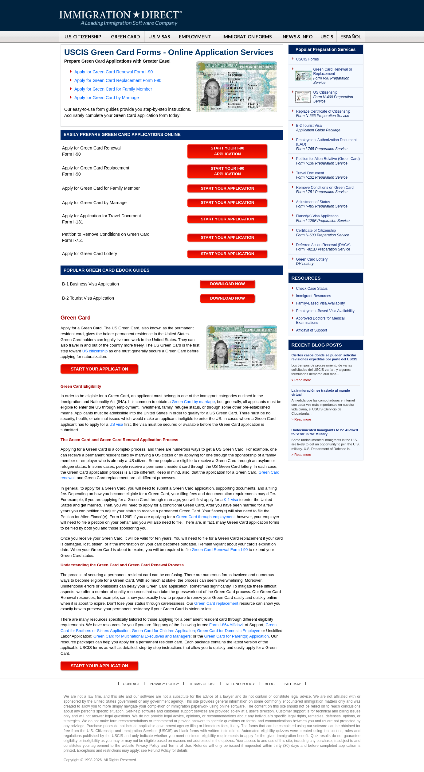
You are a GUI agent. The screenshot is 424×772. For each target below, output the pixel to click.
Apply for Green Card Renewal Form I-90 (113, 71)
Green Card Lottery (328, 261)
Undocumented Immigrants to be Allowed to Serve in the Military (325, 432)
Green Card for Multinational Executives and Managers (142, 636)
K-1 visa (231, 499)
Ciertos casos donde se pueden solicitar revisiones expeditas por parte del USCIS (325, 357)
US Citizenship (336, 96)
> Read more (301, 380)
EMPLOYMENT (195, 36)
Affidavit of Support (311, 330)
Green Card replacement (216, 603)
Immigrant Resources (313, 296)
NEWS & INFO (297, 36)
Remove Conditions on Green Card (328, 189)
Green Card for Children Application (163, 630)
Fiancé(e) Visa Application (328, 218)
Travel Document (328, 175)
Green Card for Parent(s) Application (236, 636)
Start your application (99, 665)
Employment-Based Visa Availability (325, 311)
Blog (271, 684)
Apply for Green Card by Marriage (106, 97)
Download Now (227, 283)
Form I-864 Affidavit (226, 625)
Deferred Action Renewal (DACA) (328, 247)
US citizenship (95, 351)
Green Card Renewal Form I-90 (220, 549)
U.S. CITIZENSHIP (83, 36)
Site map (294, 684)
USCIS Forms (307, 59)
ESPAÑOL (350, 36)
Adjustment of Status (328, 204)
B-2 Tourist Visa (328, 127)
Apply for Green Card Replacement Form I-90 (117, 80)
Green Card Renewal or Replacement (336, 76)
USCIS (326, 36)
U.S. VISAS (159, 36)
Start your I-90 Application (227, 151)
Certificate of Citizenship (328, 232)
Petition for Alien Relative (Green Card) (328, 161)
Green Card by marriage (193, 401)
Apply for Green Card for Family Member (113, 89)
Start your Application (227, 188)
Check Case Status (312, 288)
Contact (130, 684)
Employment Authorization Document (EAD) (328, 144)
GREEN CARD (125, 36)
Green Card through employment (205, 516)
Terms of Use (202, 684)
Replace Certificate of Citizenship (328, 113)
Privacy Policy (163, 684)
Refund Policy (241, 684)
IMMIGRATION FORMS (247, 36)
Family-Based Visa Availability (320, 303)
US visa (116, 424)
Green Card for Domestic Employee (228, 630)
